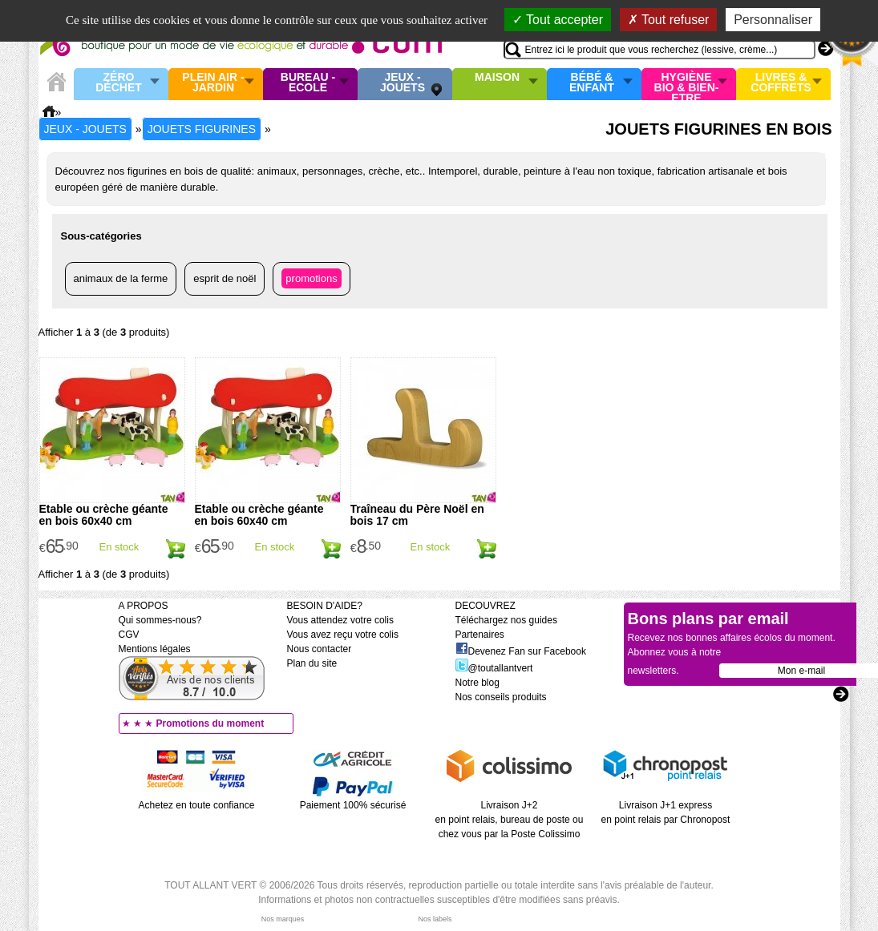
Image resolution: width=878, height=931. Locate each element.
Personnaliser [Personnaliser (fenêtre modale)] (773, 19)
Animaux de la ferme (121, 278)
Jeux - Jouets (402, 83)
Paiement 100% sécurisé (353, 805)
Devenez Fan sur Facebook (520, 651)
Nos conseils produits (501, 697)
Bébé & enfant (591, 83)
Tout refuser (669, 19)
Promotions (311, 278)
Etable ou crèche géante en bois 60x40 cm (103, 514)
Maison (497, 77)
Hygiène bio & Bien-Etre (686, 84)
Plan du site (312, 663)
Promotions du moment (210, 723)
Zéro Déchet (118, 83)
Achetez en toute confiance (197, 805)
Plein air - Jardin (213, 83)
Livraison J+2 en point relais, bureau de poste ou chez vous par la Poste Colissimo (509, 820)
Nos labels (434, 919)
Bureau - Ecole (308, 83)
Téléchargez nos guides (506, 620)
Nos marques (283, 919)
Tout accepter (557, 19)
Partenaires (479, 634)
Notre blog (477, 682)
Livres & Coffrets (781, 83)
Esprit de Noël (224, 278)
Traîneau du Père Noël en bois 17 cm (417, 514)
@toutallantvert (494, 668)
